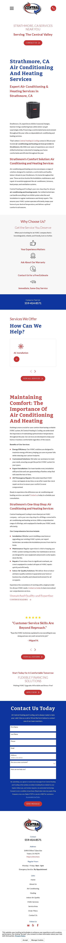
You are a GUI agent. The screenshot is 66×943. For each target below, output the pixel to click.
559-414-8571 (33, 303)
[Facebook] (37, 925)
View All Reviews (33, 657)
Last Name (14, 734)
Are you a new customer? (19, 762)
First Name (14, 727)
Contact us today (34, 588)
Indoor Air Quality (33, 898)
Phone (13, 741)
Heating (33, 893)
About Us (33, 884)
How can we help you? (18, 769)
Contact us (34, 495)
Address (14, 755)
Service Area (33, 906)
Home (33, 880)
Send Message (33, 804)
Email (12, 748)
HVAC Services (33, 902)
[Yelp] (33, 925)
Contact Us (33, 43)
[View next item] (35, 371)
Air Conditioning (33, 889)
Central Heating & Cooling (29, 141)
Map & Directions (33, 857)
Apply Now (33, 692)
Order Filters (33, 911)
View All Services (33, 379)
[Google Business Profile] (28, 925)
